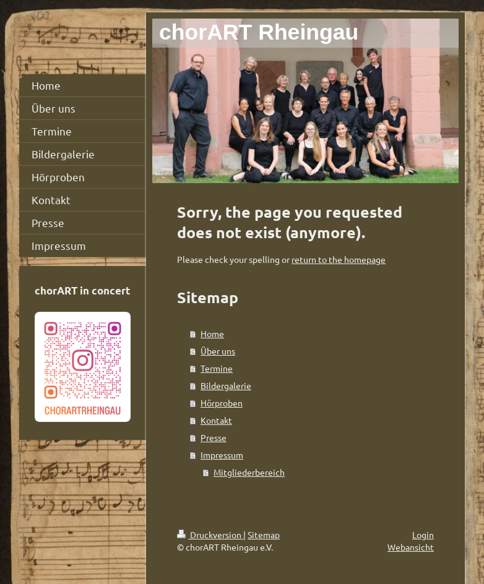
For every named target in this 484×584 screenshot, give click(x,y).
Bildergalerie (226, 385)
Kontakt (216, 420)
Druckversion (210, 534)
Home (212, 333)
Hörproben (222, 402)
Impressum (222, 454)
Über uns (218, 350)
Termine (217, 368)
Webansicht (410, 546)
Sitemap (264, 534)
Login (423, 534)
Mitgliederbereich (249, 472)
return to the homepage (339, 259)
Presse (214, 437)
